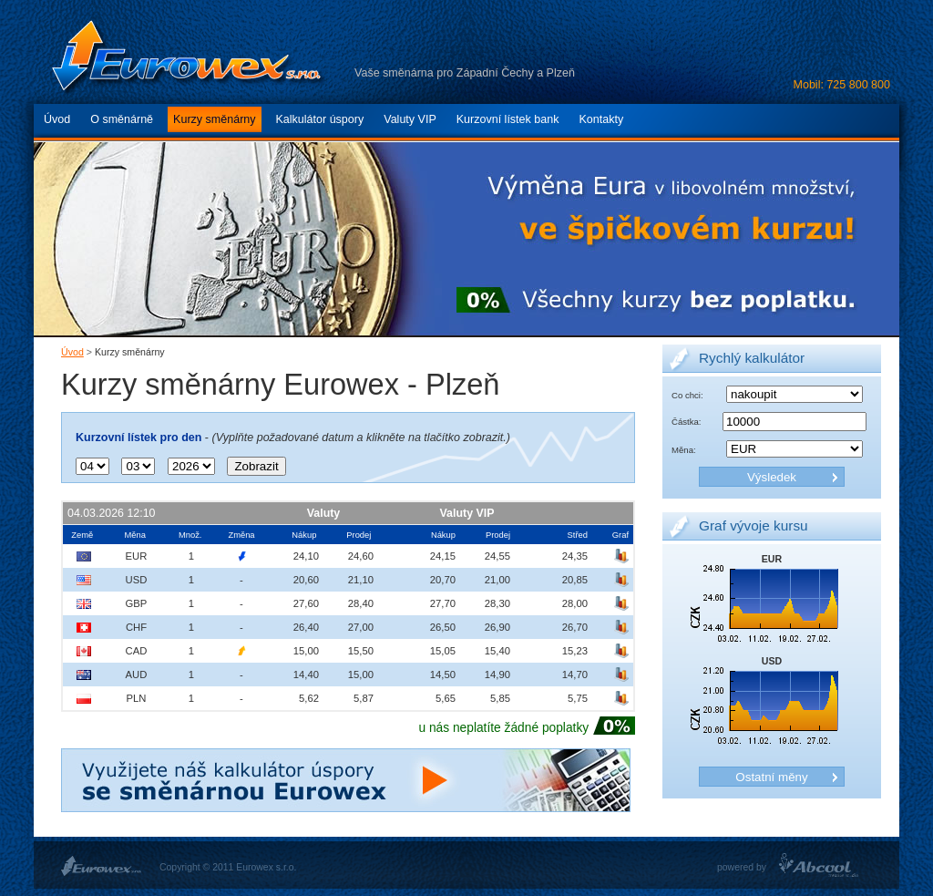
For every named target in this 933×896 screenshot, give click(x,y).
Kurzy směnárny (214, 119)
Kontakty (601, 119)
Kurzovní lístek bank (507, 119)
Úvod (57, 119)
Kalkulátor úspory (320, 119)
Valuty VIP (410, 119)
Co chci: (687, 395)
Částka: (686, 422)
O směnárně (121, 119)
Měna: (684, 450)
